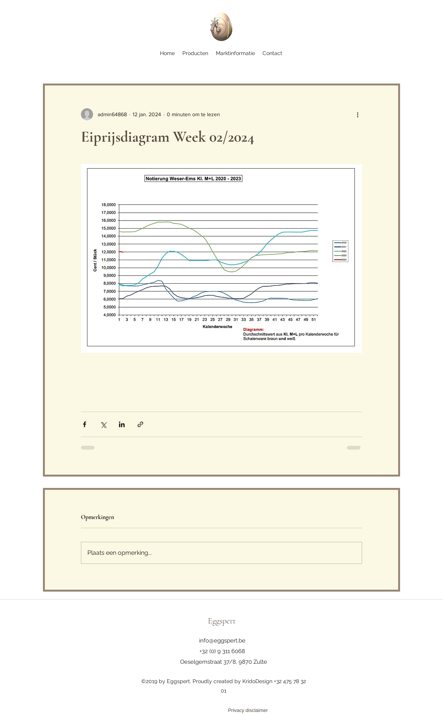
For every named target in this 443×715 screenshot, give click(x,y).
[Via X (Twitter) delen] (103, 424)
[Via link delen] (140, 424)
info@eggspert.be (222, 640)
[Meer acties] (357, 114)
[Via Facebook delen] (84, 424)
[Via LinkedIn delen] (121, 424)
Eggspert (222, 621)
